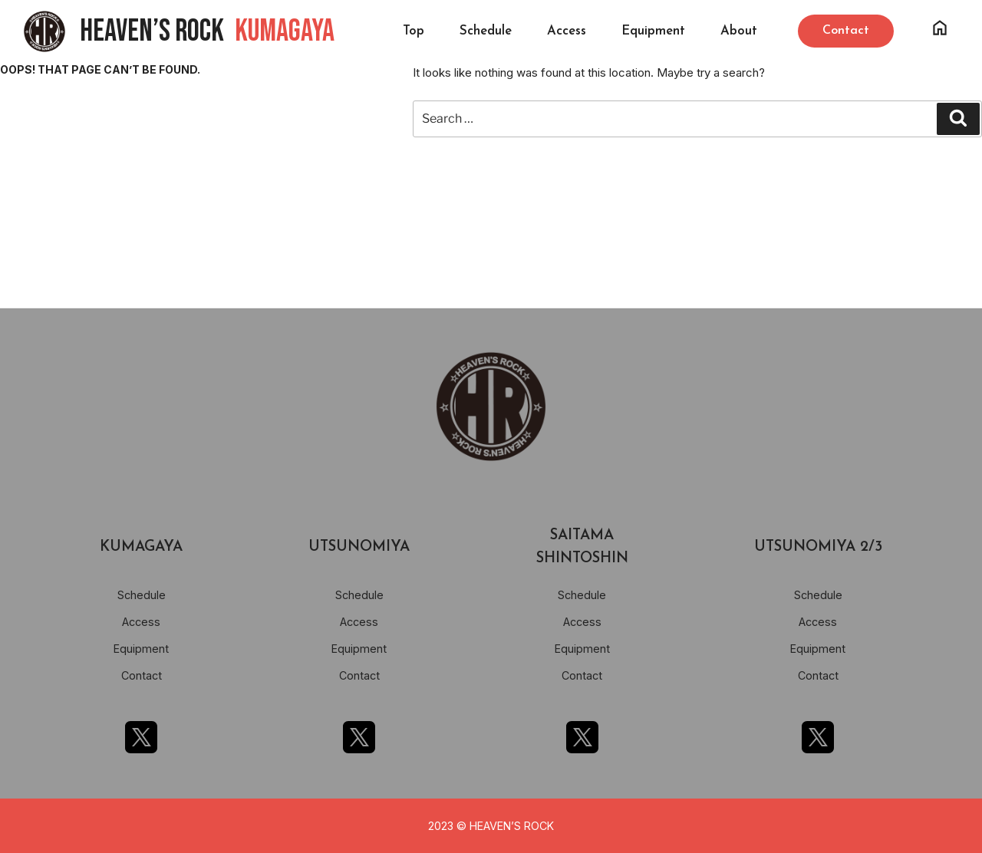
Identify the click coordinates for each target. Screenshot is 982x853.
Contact (141, 675)
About (738, 31)
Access (566, 31)
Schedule (486, 31)
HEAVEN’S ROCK (207, 31)
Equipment (653, 31)
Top (413, 31)
